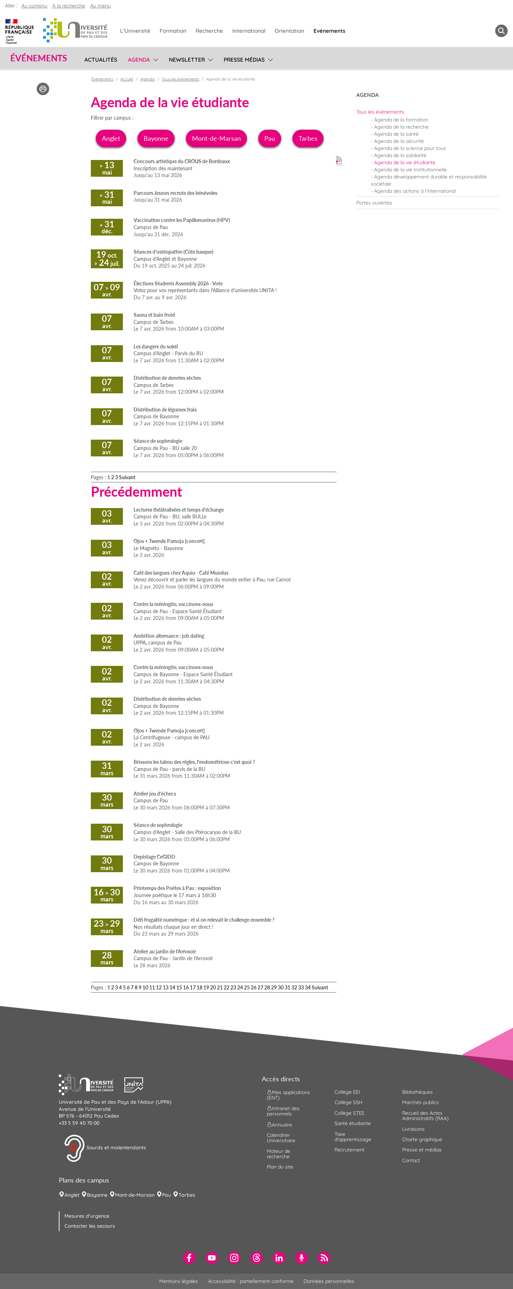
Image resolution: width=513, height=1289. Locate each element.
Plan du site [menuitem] (280, 1167)
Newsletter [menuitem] (187, 59)
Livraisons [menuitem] (413, 1129)
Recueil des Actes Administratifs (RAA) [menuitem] (425, 1116)
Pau (269, 138)
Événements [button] (38, 58)
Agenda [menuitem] (139, 59)
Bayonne (156, 138)
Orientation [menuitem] (289, 30)
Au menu (100, 5)
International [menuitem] (248, 30)
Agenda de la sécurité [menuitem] (399, 141)
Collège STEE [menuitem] (349, 1113)
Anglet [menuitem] (71, 1195)
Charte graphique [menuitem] (422, 1139)
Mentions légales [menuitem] (178, 1281)
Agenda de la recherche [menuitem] (401, 127)
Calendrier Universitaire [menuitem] (281, 1138)
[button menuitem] (501, 31)
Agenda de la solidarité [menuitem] (400, 155)
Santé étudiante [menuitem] (353, 1123)
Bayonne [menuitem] (97, 1195)
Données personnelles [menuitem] (329, 1281)
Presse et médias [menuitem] (422, 1149)
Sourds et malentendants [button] (105, 1148)
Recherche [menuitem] (209, 30)
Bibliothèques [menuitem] (417, 1092)
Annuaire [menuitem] (279, 1124)
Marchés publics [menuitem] (420, 1102)
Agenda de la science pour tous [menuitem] (410, 148)
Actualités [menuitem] (100, 59)
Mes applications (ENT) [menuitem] (288, 1095)
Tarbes (308, 138)
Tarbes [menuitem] (186, 1195)
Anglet (111, 138)
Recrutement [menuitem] (349, 1149)
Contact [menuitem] (411, 1160)
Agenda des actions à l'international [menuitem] (415, 191)
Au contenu (34, 5)
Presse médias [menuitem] (244, 59)
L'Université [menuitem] (135, 30)
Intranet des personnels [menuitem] (283, 1111)
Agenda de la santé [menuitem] (396, 134)
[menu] (154, 58)
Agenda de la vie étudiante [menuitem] (404, 162)
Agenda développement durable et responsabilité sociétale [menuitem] (429, 180)
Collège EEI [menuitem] (347, 1092)
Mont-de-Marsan (216, 138)
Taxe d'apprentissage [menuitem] (353, 1137)
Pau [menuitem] (166, 1195)
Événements (102, 79)
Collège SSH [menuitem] (348, 1102)
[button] (91, 1084)
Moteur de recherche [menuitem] (278, 1154)
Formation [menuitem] (173, 30)
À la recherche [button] (68, 5)
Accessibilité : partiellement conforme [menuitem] (251, 1281)
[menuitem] (427, 112)
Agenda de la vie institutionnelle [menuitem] (410, 169)
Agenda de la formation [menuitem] (401, 120)
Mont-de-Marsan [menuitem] (135, 1195)
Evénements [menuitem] (329, 30)
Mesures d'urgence (86, 1216)
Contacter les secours (89, 1226)
